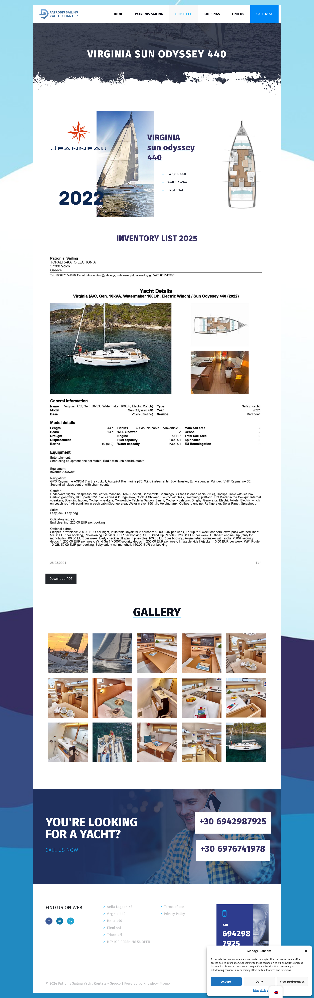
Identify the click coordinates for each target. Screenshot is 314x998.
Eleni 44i (114, 928)
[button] (306, 951)
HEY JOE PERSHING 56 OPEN (128, 942)
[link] (157, 410)
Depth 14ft (176, 190)
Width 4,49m (177, 182)
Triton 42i (114, 935)
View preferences (292, 981)
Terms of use (174, 907)
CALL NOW (264, 14)
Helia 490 (114, 921)
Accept (226, 981)
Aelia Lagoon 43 (120, 907)
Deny (259, 981)
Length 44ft (176, 174)
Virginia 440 (116, 914)
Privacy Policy (260, 990)
